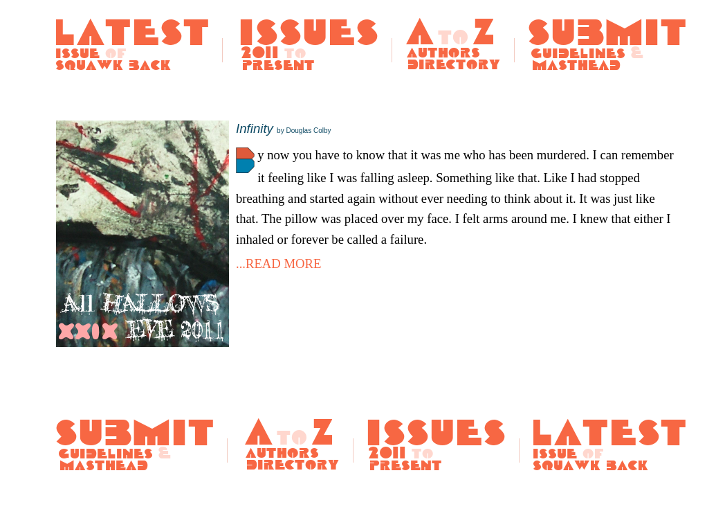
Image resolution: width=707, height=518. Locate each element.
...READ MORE (278, 263)
